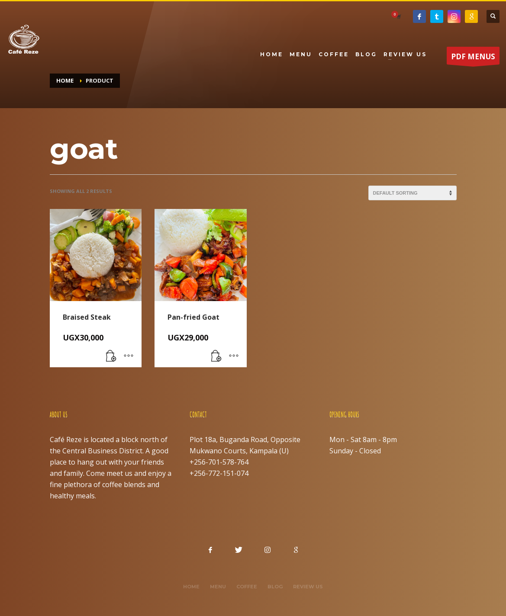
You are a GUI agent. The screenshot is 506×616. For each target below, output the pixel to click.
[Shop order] (412, 193)
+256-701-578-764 (219, 462)
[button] (111, 356)
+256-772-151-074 (219, 473)
